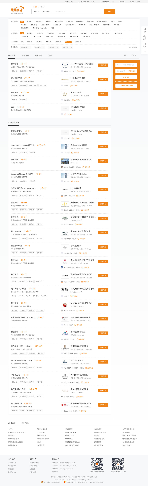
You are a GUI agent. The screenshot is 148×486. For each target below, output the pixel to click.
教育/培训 (82, 25)
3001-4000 (63, 33)
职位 (35, 7)
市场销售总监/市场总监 (72, 442)
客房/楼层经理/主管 (43, 439)
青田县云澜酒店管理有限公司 (82, 260)
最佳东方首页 (69, 1)
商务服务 (117, 25)
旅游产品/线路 (101, 21)
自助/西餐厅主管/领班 (72, 445)
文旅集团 (69, 21)
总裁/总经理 (98, 429)
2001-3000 (52, 33)
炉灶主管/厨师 (98, 445)
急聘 (50, 55)
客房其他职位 (12, 445)
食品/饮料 (106, 25)
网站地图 (11, 469)
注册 (92, 1)
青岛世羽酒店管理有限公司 (81, 403)
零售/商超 (34, 25)
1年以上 (30, 41)
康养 (112, 21)
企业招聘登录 (85, 1)
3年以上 (49, 41)
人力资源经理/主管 (128, 429)
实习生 (10, 429)
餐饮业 (48, 21)
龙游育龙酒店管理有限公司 (81, 303)
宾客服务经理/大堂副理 (15, 442)
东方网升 (53, 477)
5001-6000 (84, 33)
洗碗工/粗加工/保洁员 (129, 435)
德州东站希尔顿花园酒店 (80, 317)
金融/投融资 (24, 28)
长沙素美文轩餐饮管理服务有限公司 (83, 217)
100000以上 (87, 36)
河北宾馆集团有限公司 (79, 346)
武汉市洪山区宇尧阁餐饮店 (81, 131)
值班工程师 (97, 442)
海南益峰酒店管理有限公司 (81, 274)
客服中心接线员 (42, 429)
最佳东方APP (12, 472)
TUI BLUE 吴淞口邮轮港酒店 (82, 64)
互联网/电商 (57, 25)
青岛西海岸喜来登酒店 (79, 375)
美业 (119, 21)
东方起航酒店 (76, 92)
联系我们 (55, 472)
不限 (22, 21)
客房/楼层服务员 (99, 439)
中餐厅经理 (69, 439)
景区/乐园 (79, 21)
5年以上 (59, 41)
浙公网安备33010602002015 (50, 482)
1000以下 (30, 33)
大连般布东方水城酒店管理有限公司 (83, 203)
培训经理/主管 (41, 435)
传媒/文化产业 (70, 25)
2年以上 (39, 41)
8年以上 (68, 41)
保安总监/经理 (69, 435)
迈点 (96, 477)
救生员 (39, 442)
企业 (42, 7)
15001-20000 (25, 36)
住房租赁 (38, 21)
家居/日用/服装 (94, 25)
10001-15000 (118, 33)
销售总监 (97, 435)
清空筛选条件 (133, 47)
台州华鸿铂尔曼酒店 (79, 145)
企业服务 (32, 469)
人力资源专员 (41, 432)
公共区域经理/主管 (128, 442)
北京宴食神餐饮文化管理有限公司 (83, 289)
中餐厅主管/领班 (13, 439)
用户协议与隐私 (34, 466)
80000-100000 (75, 36)
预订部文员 (126, 432)
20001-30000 (37, 36)
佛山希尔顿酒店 (77, 360)
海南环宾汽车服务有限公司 (81, 160)
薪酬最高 (38, 55)
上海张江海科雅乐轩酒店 (80, 231)
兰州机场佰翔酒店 (78, 78)
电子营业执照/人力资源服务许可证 (75, 482)
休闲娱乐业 (58, 21)
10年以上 (78, 41)
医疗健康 (23, 25)
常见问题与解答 (34, 463)
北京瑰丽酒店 (76, 188)
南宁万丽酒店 (76, 246)
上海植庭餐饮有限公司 (79, 389)
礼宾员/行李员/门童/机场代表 (16, 432)
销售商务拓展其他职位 (129, 439)
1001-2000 (41, 33)
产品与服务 (33, 472)
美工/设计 (11, 435)
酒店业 (29, 21)
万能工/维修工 (127, 445)
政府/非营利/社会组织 (39, 28)
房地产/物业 (45, 25)
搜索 (109, 11)
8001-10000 (106, 33)
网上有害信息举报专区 (97, 482)
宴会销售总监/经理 (100, 432)
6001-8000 (95, 33)
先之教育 (90, 477)
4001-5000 (73, 33)
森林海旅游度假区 (78, 332)
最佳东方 (77, 477)
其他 (52, 28)
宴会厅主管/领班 (70, 432)
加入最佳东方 (12, 466)
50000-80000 (62, 36)
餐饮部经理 (69, 429)
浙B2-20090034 (59, 480)
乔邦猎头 (84, 477)
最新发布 (25, 55)
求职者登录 (105, 1)
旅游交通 (90, 21)
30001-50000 (49, 36)
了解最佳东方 (12, 463)
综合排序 (11, 55)
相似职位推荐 (13, 122)
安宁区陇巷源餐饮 (78, 107)
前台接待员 (40, 445)
